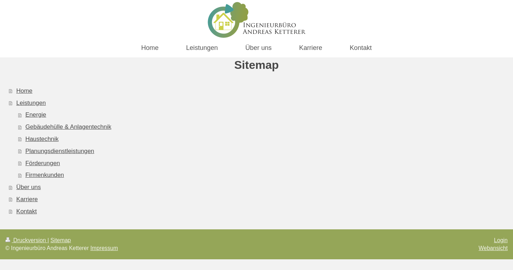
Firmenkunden (44, 175)
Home (24, 90)
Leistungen (31, 103)
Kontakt (26, 211)
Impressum (104, 248)
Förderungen (42, 163)
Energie (35, 114)
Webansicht (493, 248)
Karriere (27, 199)
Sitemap (60, 240)
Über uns (28, 187)
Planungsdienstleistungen (59, 151)
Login (501, 240)
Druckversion (26, 240)
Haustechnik (42, 139)
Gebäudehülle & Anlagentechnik (68, 126)
